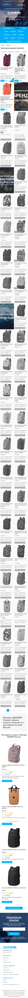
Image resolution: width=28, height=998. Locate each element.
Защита (6, 38)
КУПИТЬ (2, 80)
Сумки (24, 28)
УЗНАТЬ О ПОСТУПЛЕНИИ (6, 139)
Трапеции (13, 31)
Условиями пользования (17, 938)
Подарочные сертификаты (14, 41)
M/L (5, 132)
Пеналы (14, 34)
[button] (7, 5)
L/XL (2, 132)
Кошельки (7, 34)
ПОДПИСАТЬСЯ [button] (14, 933)
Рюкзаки (17, 28)
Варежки (21, 34)
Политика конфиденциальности (11, 984)
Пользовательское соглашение (11, 974)
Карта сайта (7, 970)
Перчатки (20, 31)
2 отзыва (18, 699)
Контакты (18, 19)
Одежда (13, 38)
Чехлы (6, 31)
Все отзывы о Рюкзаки (14, 908)
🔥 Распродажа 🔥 (7, 28)
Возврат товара (7, 962)
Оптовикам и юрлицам (18, 17)
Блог (5, 980)
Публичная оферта (8, 972)
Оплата (5, 960)
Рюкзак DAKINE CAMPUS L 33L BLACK (14, 849)
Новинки (10, 19)
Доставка (6, 957)
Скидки (5, 982)
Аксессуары (21, 38)
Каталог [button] (5, 17)
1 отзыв (3, 240)
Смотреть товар (7, 823)
